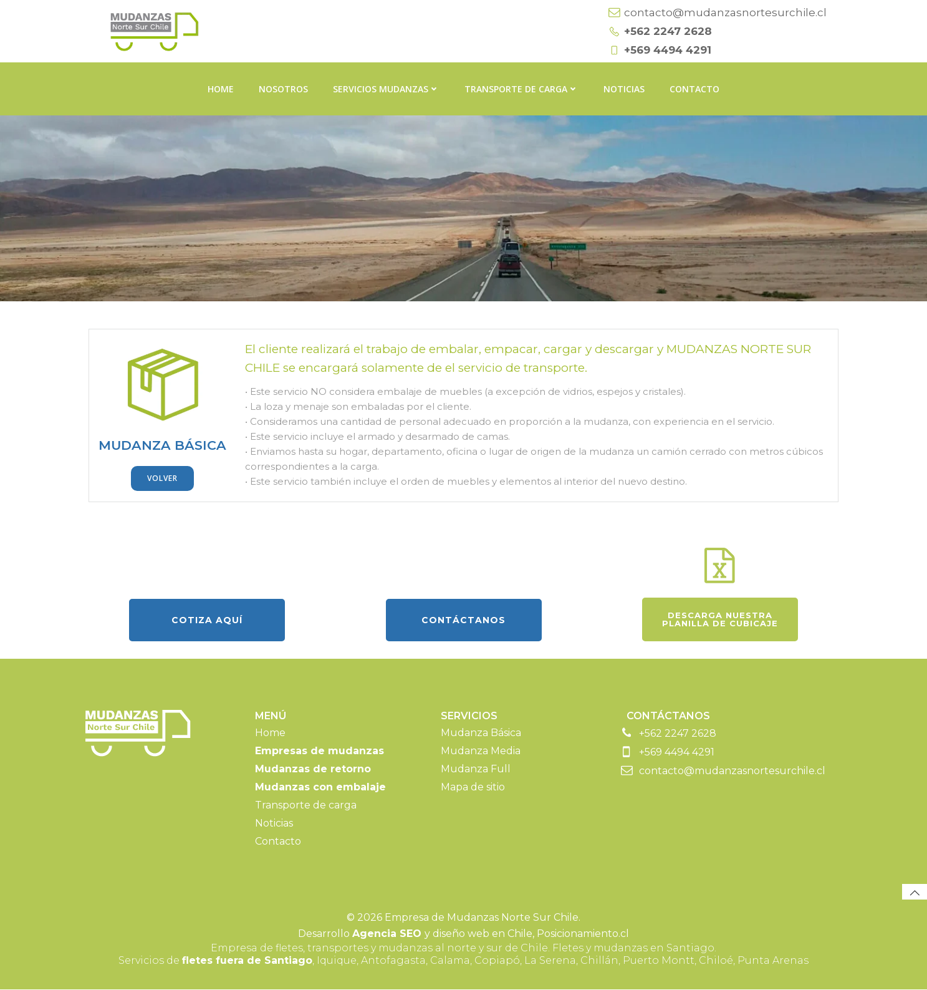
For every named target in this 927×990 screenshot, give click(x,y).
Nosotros (283, 88)
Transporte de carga (521, 88)
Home (221, 88)
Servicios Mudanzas (386, 88)
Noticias (624, 88)
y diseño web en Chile (442, 935)
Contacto (694, 88)
